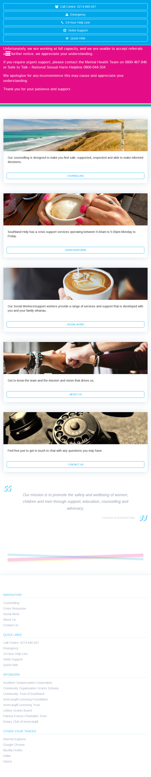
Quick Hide (75, 38)
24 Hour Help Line (75, 22)
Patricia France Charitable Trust (25, 716)
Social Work (11, 614)
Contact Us (10, 625)
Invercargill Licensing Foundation (25, 699)
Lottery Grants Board (17, 710)
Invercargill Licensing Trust (21, 705)
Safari (7, 756)
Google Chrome (14, 744)
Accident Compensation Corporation (27, 682)
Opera (7, 761)
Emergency (75, 14)
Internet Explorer (14, 739)
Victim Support (75, 30)
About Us (9, 619)
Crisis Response (14, 608)
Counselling (11, 603)
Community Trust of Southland (23, 694)
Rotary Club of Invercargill (20, 721)
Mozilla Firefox (13, 750)
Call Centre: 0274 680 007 (75, 6)
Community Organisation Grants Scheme (31, 688)
